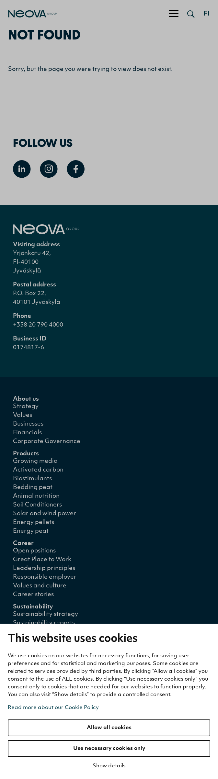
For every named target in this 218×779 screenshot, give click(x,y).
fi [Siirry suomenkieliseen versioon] (206, 14)
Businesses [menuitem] (28, 424)
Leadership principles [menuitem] (44, 568)
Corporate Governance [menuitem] (46, 442)
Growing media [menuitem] (35, 461)
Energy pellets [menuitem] (33, 522)
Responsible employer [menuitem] (44, 577)
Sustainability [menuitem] (33, 607)
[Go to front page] (28, 14)
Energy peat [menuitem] (31, 531)
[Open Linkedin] (22, 169)
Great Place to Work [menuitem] (42, 560)
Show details (109, 766)
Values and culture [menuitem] (39, 586)
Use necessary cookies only (109, 748)
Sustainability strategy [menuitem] (45, 614)
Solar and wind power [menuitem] (44, 514)
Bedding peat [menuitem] (32, 487)
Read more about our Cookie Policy (53, 707)
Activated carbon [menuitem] (38, 470)
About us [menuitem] (26, 399)
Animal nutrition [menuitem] (36, 496)
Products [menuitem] (26, 454)
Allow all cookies (109, 727)
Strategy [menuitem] (26, 407)
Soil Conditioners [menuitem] (37, 505)
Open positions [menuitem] (34, 551)
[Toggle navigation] (173, 13)
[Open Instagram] (49, 169)
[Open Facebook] (76, 169)
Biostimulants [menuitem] (32, 479)
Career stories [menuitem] (33, 595)
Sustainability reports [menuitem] (44, 623)
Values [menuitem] (22, 415)
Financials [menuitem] (27, 433)
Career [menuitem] (23, 543)
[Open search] (191, 14)
